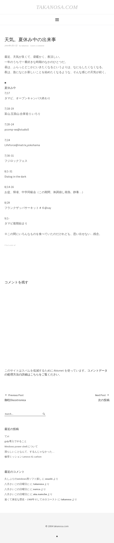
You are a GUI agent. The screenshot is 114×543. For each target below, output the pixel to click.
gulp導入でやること (15, 441)
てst (6, 436)
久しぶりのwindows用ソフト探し (23, 478)
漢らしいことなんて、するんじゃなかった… (29, 451)
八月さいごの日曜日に (17, 484)
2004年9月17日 (10, 46)
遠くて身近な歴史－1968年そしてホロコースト (30, 499)
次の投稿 (102, 397)
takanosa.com (57, 7)
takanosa (25, 46)
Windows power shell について (21, 446)
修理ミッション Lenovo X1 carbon (23, 456)
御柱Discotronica (15, 397)
